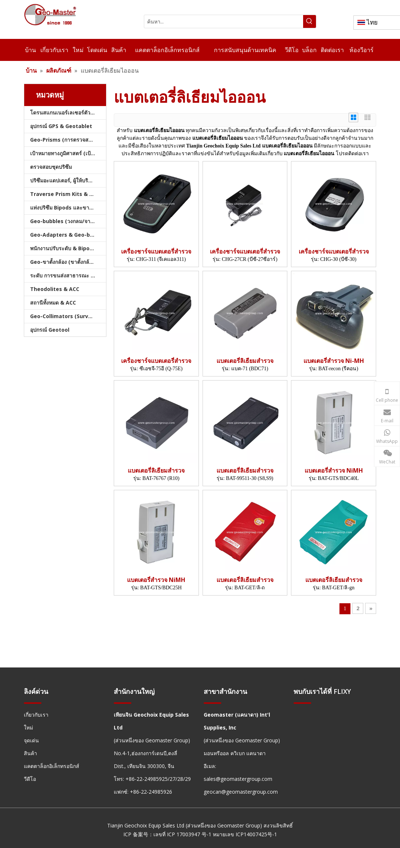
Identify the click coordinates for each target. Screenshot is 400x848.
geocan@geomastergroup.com (241, 791)
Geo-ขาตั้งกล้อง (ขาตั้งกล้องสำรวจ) (68, 261)
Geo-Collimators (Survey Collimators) (68, 316)
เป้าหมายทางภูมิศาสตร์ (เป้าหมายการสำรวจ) (68, 153)
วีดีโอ (30, 778)
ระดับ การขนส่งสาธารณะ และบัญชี (68, 275)
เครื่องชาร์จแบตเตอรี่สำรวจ (156, 251)
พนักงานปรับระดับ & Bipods (63, 248)
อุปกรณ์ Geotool (49, 329)
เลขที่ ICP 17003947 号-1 (182, 834)
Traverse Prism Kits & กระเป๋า (68, 193)
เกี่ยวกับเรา (36, 714)
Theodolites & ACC (54, 288)
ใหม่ (28, 727)
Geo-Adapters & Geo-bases (66, 234)
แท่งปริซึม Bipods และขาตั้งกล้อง (68, 207)
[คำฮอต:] (309, 21)
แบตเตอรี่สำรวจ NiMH (334, 470)
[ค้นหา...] (223, 21)
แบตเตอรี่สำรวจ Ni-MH (333, 361)
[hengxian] (32, 703)
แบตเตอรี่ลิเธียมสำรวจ (245, 361)
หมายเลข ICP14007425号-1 (245, 834)
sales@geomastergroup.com (238, 778)
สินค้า (30, 753)
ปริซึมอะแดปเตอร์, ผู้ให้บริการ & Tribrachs (68, 180)
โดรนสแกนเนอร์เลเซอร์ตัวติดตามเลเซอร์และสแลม (68, 112)
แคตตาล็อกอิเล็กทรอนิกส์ (51, 766)
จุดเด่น (31, 740)
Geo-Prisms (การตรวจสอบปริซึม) (68, 139)
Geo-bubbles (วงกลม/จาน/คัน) (67, 221)
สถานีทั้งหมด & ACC (53, 302)
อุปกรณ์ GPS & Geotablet (61, 126)
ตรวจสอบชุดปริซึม (51, 166)
